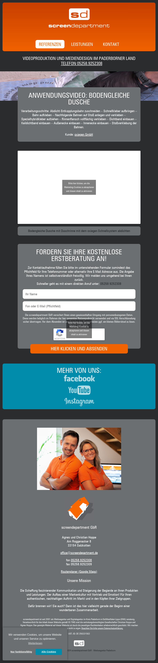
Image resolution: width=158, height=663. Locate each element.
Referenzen (50, 44)
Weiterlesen (35, 643)
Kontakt (111, 44)
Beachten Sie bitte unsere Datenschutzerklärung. (102, 628)
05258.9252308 (81, 560)
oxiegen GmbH (84, 134)
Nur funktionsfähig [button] (21, 651)
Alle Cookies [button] (49, 651)
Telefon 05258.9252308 (81, 64)
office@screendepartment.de (79, 553)
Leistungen (82, 44)
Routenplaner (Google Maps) (79, 571)
